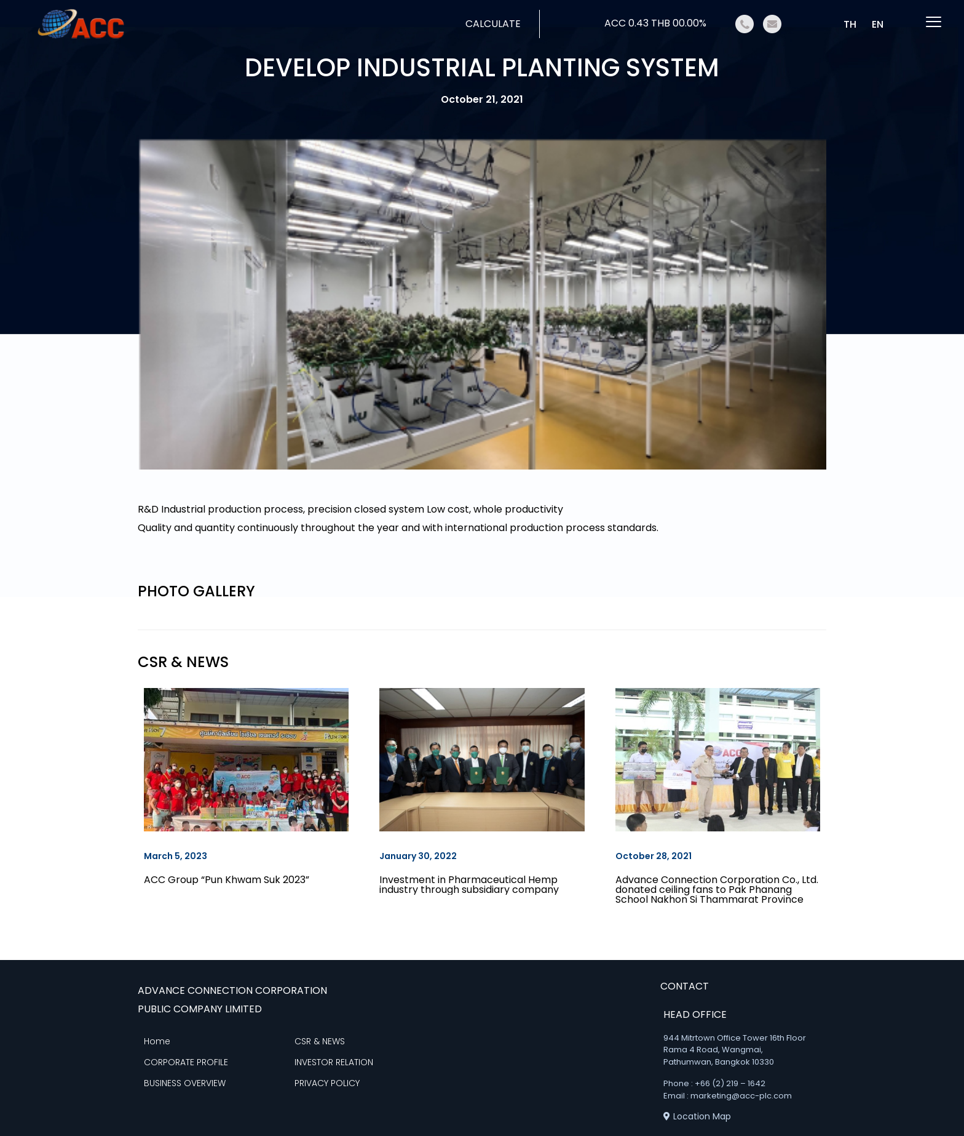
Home (157, 1041)
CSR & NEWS (319, 1041)
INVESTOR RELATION (333, 1062)
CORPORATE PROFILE (186, 1062)
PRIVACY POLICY (327, 1083)
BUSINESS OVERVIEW (185, 1083)
